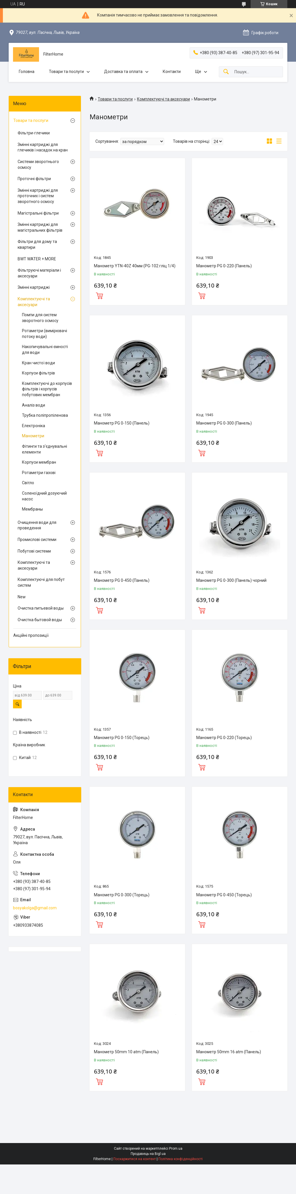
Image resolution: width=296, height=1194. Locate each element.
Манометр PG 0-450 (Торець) (224, 895)
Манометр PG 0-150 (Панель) (121, 423)
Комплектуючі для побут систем (41, 582)
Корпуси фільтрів (38, 373)
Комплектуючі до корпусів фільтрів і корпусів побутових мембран (47, 389)
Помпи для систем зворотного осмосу (40, 317)
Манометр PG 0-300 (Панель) (224, 423)
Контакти (172, 71)
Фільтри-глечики (34, 133)
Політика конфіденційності (180, 1159)
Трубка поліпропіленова (45, 415)
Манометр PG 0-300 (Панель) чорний (231, 580)
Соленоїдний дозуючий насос (44, 496)
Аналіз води (33, 405)
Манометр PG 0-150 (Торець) (121, 737)
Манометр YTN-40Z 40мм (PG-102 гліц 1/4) (134, 266)
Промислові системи (37, 539)
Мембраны (32, 509)
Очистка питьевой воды (41, 608)
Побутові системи (34, 551)
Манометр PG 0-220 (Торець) (224, 737)
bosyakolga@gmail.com (35, 908)
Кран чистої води (38, 363)
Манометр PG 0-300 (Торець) (121, 895)
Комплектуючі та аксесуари (163, 99)
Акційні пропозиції (31, 635)
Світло (28, 482)
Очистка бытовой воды (40, 619)
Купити (99, 295)
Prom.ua (175, 1149)
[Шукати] (226, 71)
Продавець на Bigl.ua (148, 1154)
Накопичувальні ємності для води (45, 349)
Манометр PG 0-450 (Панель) (121, 580)
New (22, 597)
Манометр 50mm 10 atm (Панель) (126, 1051)
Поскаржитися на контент (134, 1159)
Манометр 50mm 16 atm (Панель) (228, 1051)
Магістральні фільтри (38, 213)
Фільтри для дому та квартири (37, 244)
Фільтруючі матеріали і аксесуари (39, 273)
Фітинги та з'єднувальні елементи (44, 449)
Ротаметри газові (39, 472)
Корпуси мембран (39, 462)
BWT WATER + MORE (37, 259)
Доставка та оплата (123, 71)
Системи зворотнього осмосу (38, 164)
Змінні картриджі (34, 287)
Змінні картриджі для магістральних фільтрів (40, 227)
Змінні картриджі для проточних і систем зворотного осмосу (38, 196)
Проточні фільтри (34, 178)
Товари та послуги (66, 71)
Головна (26, 71)
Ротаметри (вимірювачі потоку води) (44, 333)
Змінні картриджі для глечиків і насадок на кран (43, 147)
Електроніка (33, 425)
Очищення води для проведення (37, 525)
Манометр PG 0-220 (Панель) (224, 266)
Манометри (33, 436)
